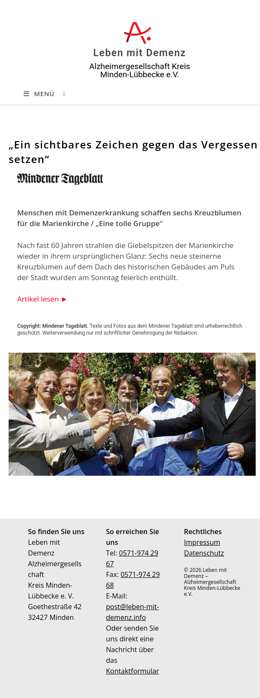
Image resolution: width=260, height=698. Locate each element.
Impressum (202, 542)
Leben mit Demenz (139, 53)
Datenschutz (204, 553)
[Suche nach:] (61, 93)
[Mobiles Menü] (39, 93)
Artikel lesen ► (42, 299)
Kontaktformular (132, 671)
